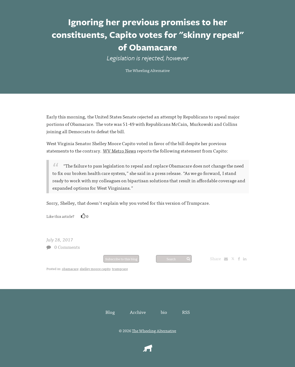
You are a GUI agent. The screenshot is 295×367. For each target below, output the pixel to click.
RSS (186, 312)
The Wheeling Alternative (147, 70)
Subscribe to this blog (121, 258)
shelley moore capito (95, 268)
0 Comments (67, 246)
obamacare (70, 268)
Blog (110, 312)
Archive (138, 312)
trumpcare (120, 268)
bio (164, 312)
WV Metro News (119, 150)
